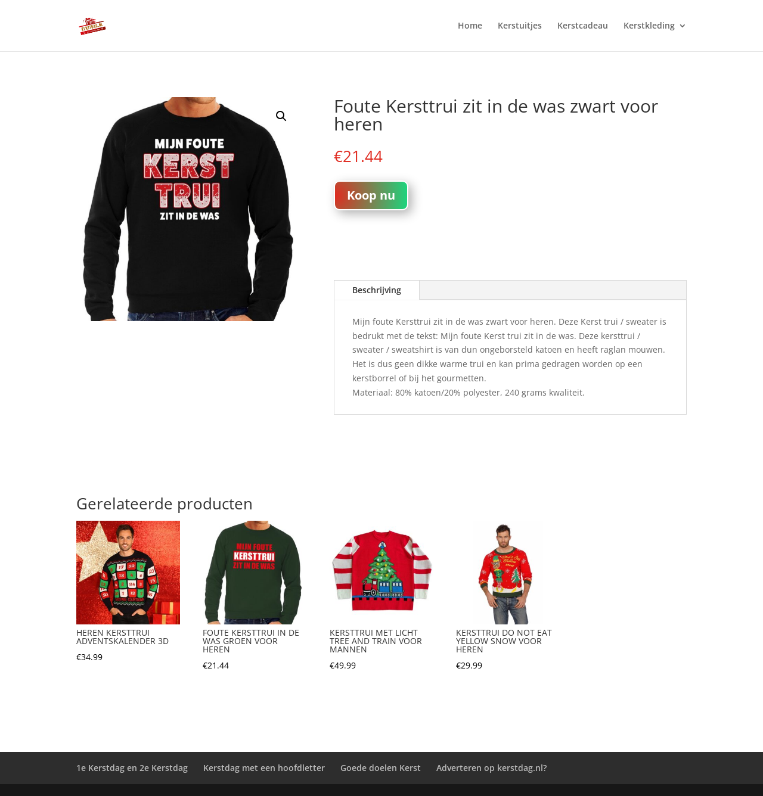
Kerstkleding (649, 26)
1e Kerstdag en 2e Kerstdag (132, 767)
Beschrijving (376, 290)
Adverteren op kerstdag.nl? (491, 767)
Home (470, 26)
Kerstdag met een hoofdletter (264, 767)
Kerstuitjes (520, 26)
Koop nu (371, 195)
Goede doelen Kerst (380, 767)
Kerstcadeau (582, 26)
